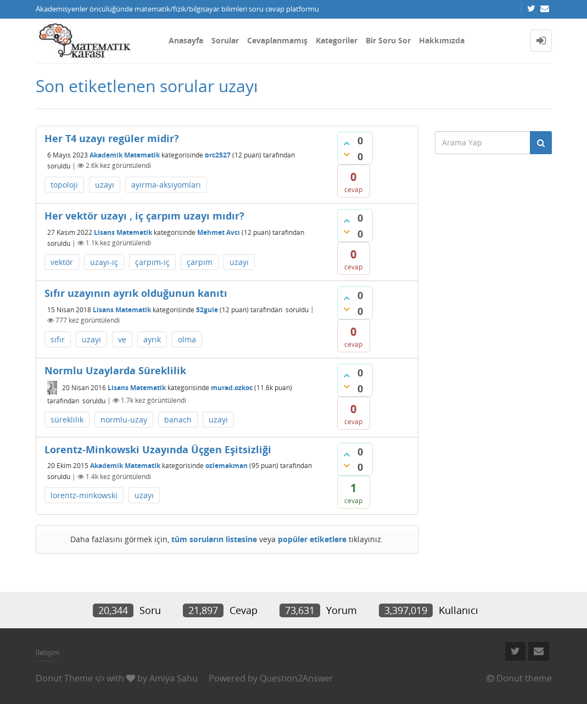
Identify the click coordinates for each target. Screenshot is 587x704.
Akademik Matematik (125, 154)
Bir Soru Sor (388, 40)
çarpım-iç (152, 262)
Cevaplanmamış (277, 40)
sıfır (58, 339)
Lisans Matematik (123, 231)
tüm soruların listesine (214, 539)
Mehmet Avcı (218, 231)
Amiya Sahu (173, 678)
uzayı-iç (104, 262)
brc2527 (218, 154)
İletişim (47, 652)
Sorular (225, 40)
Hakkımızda (442, 40)
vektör (62, 262)
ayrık (152, 339)
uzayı (104, 184)
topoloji (64, 184)
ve (122, 339)
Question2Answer (296, 678)
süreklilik (67, 419)
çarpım (200, 262)
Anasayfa (186, 40)
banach (178, 419)
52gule (207, 309)
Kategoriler (336, 40)
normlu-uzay (123, 419)
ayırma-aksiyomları (166, 184)
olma (187, 339)
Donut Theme (64, 678)
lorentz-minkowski (84, 495)
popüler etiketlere (312, 539)
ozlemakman (226, 465)
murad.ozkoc (232, 387)
